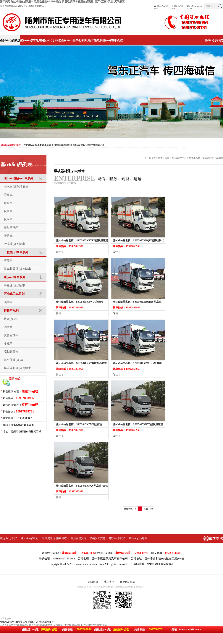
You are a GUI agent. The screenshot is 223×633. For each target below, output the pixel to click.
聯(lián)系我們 (177, 6)
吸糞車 (8, 211)
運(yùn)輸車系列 (14, 277)
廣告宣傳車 (11, 335)
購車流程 (117, 40)
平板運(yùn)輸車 (14, 285)
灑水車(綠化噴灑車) (17, 186)
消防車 (8, 327)
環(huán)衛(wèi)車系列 (18, 178)
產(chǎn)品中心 (71, 40)
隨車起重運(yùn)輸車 (17, 268)
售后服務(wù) (78, 538)
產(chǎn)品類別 (10, 40)
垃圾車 (8, 203)
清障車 (8, 260)
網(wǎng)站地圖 (194, 6)
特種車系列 (11, 310)
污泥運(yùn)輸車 (14, 243)
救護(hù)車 (11, 318)
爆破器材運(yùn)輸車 (17, 368)
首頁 (167, 158)
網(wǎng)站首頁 (161, 6)
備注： (60, 252)
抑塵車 (8, 194)
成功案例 (109, 581)
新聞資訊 (87, 40)
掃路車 (8, 235)
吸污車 (8, 219)
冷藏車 (8, 343)
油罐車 (8, 302)
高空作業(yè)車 (13, 359)
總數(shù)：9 (130, 508)
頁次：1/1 (148, 508)
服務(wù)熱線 (127, 581)
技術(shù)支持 (98, 538)
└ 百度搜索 (5, 618)
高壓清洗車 (11, 227)
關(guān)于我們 (51, 40)
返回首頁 (93, 581)
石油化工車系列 (14, 293)
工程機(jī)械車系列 (16, 252)
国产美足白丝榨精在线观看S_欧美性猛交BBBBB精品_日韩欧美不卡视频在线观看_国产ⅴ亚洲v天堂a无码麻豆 (62, 1)
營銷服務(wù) (102, 40)
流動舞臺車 (11, 351)
